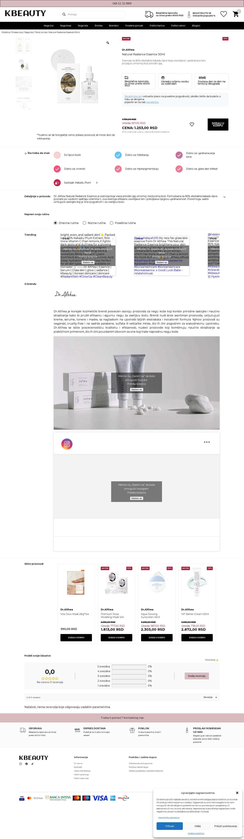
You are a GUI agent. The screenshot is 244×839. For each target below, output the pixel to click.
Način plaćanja (81, 774)
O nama (78, 763)
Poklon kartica (157, 25)
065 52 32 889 (122, 3)
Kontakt (78, 767)
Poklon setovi (178, 25)
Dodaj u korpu (218, 124)
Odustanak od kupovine (140, 763)
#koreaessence (144, 270)
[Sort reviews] (210, 697)
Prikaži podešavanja (225, 826)
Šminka (98, 25)
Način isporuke (81, 778)
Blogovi (196, 25)
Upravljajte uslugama (168, 817)
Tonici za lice (41, 32)
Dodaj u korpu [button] (76, 638)
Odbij (198, 826)
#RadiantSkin (69, 276)
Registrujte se (133, 96)
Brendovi (114, 25)
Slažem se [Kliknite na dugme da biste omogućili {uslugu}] (88, 262)
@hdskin (214, 234)
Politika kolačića (196, 833)
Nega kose (65, 25)
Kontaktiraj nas (134, 717)
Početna (6, 32)
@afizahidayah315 (146, 238)
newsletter (152, 102)
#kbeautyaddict (219, 273)
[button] (237, 793)
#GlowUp (85, 276)
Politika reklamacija (138, 767)
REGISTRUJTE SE (202, 13)
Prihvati (169, 826)
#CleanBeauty (103, 276)
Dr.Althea (128, 49)
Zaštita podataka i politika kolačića (146, 770)
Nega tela (83, 25)
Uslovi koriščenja (82, 770)
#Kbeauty (214, 266)
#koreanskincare (145, 267)
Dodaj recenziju (197, 675)
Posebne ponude (134, 25)
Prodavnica (17, 32)
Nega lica (48, 25)
